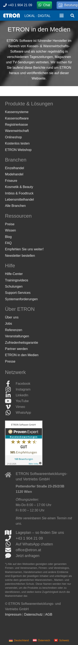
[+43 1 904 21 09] (10, 538)
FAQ (8, 243)
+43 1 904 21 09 (29, 538)
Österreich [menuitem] (44, 640)
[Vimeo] (10, 407)
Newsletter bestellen (20, 255)
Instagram (23, 389)
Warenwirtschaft (17, 131)
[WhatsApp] (10, 413)
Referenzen (13, 330)
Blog (8, 237)
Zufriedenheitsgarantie (21, 342)
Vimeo (20, 407)
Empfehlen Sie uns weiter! (24, 249)
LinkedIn (22, 395)
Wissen (10, 230)
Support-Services (18, 292)
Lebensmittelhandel (19, 199)
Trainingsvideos (16, 280)
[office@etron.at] (10, 550)
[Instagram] (10, 389)
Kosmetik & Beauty (19, 187)
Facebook (23, 383)
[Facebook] (10, 384)
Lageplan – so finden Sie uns (40, 532)
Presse (10, 361)
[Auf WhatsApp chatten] (10, 544)
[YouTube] (10, 401)
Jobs (8, 323)
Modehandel (14, 174)
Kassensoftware (17, 118)
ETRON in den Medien (21, 355)
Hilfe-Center (14, 274)
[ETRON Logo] (11, 15)
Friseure (11, 180)
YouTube (22, 401)
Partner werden (16, 349)
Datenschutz (33, 614)
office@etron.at (28, 550)
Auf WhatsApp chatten (34, 544)
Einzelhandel (14, 168)
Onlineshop (13, 137)
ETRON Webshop (18, 150)
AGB (48, 614)
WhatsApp (23, 412)
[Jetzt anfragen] (10, 556)
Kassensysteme (16, 112)
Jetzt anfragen (27, 556)
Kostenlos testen (17, 143)
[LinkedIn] (10, 395)
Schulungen (14, 286)
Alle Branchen (15, 205)
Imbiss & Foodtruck (19, 193)
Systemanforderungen (21, 299)
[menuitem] (19, 640)
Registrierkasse (16, 124)
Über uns (12, 317)
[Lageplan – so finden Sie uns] (10, 532)
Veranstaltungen (17, 336)
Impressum (13, 614)
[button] (61, 15)
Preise (9, 224)
